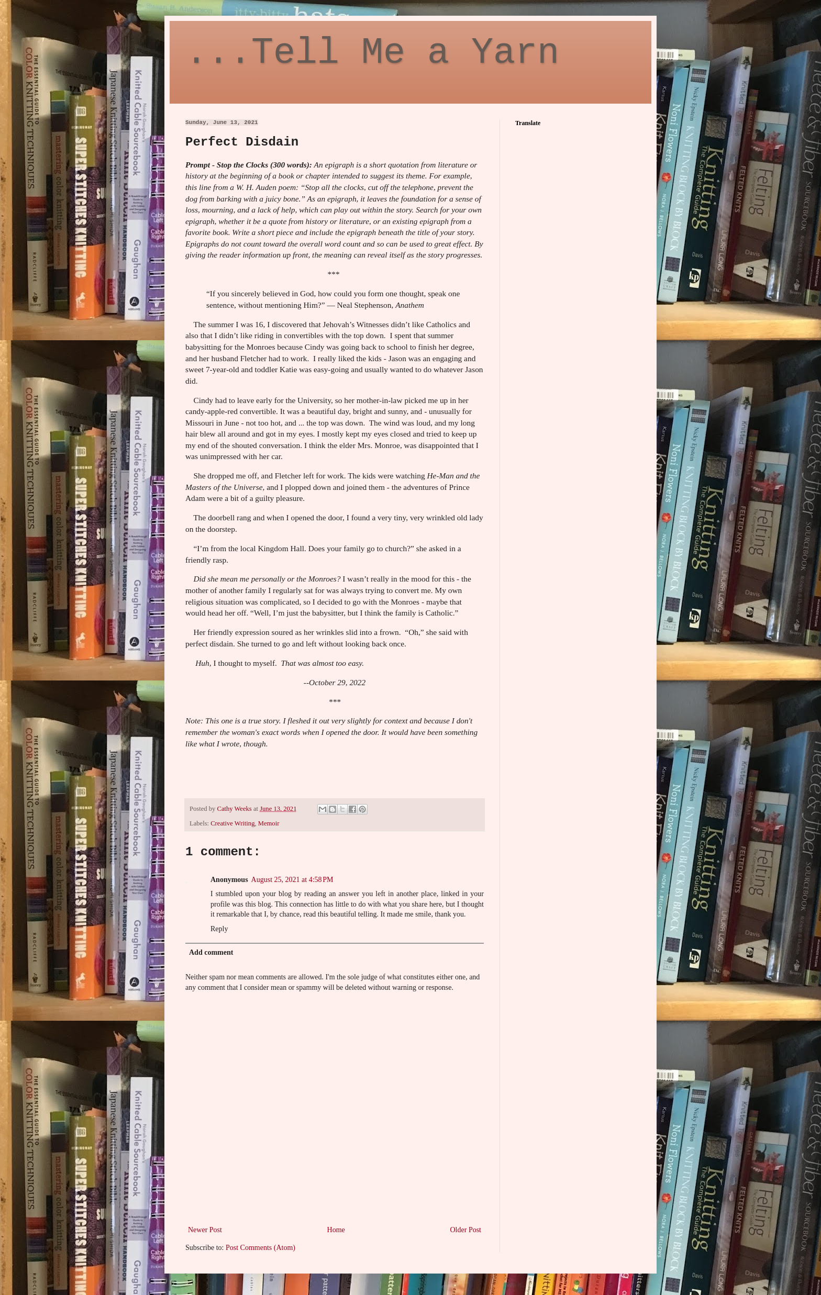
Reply (219, 929)
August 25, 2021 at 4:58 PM (292, 880)
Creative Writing (232, 823)
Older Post (466, 1230)
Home (336, 1230)
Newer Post (205, 1230)
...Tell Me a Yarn (372, 53)
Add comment (211, 952)
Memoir (269, 823)
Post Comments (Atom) (260, 1248)
